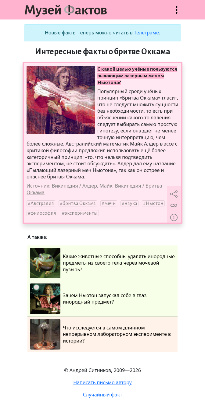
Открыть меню (176, 13)
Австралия (42, 203)
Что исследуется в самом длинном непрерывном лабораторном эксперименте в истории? (100, 334)
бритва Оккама (79, 203)
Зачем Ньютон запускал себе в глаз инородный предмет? (88, 298)
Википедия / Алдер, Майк (82, 185)
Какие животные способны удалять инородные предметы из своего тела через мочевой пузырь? (102, 263)
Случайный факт (102, 394)
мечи (110, 203)
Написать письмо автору (102, 382)
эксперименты (81, 213)
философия (43, 213)
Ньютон (155, 203)
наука (130, 203)
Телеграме (146, 32)
